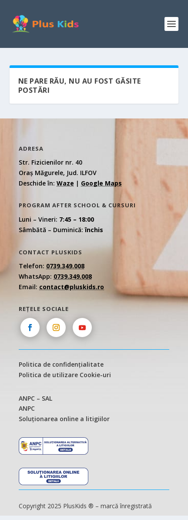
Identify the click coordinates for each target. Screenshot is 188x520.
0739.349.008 (65, 266)
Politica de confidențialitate (61, 364)
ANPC (27, 408)
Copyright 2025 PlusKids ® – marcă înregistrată (85, 506)
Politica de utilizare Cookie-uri (65, 375)
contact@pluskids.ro (71, 287)
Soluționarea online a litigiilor (64, 419)
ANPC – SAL (35, 398)
